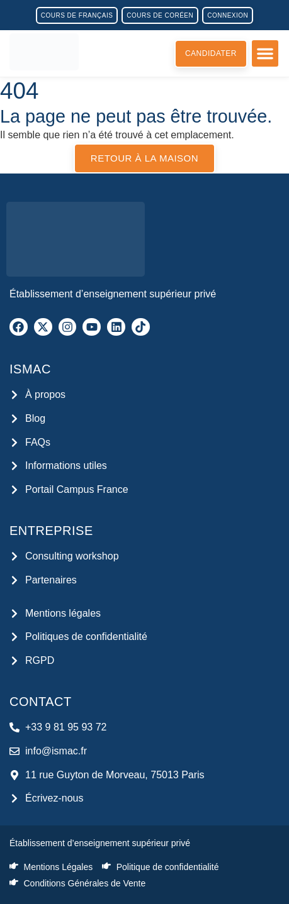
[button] (265, 53)
